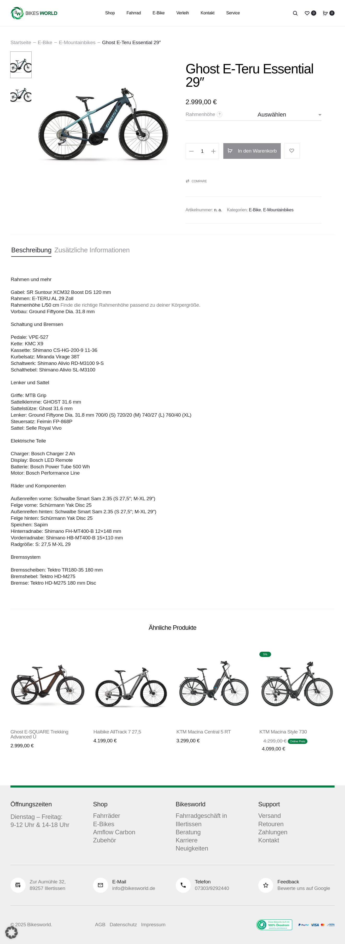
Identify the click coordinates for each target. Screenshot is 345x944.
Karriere (187, 840)
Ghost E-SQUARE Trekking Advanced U (39, 734)
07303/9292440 (212, 888)
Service (233, 13)
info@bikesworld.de (133, 888)
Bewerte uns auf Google (303, 888)
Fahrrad (134, 13)
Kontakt (207, 13)
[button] (191, 151)
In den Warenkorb (252, 151)
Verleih (182, 13)
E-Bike (159, 13)
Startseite (20, 42)
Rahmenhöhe (200, 114)
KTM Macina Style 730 (283, 732)
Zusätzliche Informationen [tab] (92, 250)
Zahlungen (273, 832)
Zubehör (104, 840)
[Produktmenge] (202, 151)
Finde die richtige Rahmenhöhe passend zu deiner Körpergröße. (130, 305)
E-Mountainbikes (77, 42)
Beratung (188, 832)
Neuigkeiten (192, 848)
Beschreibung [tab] (31, 250)
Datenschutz (123, 924)
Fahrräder (106, 815)
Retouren (271, 824)
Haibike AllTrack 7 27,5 (117, 732)
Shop (110, 13)
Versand (269, 815)
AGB (100, 924)
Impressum (153, 924)
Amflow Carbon (114, 832)
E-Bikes (103, 824)
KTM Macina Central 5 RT (204, 732)
